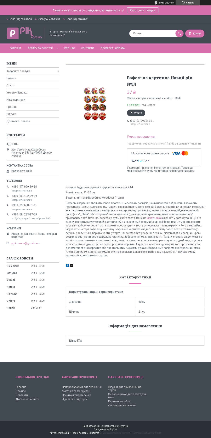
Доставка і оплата (112, 48)
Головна (15, 48)
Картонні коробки (119, 401)
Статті (10, 85)
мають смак (154, 217)
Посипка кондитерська (76, 395)
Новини (11, 78)
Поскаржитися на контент (116, 433)
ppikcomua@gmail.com (25, 243)
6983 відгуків (166, 2)
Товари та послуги (40, 48)
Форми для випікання (122, 405)
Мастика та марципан (76, 391)
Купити (138, 112)
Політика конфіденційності (146, 433)
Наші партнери (16, 99)
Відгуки (11, 114)
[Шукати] (179, 33)
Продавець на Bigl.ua (105, 429)
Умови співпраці (17, 92)
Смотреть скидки (142, 10)
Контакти (87, 48)
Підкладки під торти (74, 399)
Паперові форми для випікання (82, 387)
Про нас (69, 48)
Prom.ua (124, 426)
